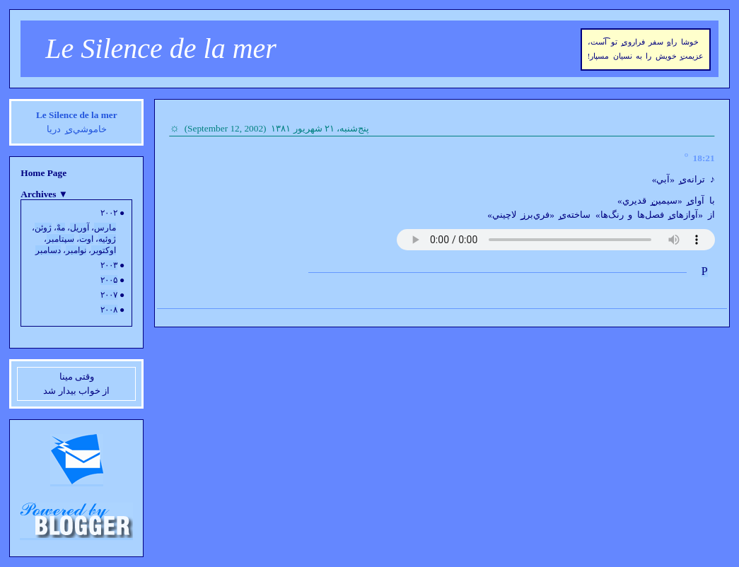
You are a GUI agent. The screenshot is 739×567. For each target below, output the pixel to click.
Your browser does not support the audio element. (556, 239)
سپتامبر (60, 239)
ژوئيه (107, 239)
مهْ (61, 228)
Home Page (43, 173)
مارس (105, 228)
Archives (44, 194)
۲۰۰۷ (108, 295)
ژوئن (43, 228)
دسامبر (48, 250)
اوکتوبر (103, 250)
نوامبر (76, 250)
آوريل (79, 228)
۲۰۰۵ (108, 280)
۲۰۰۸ (108, 310)
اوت (86, 239)
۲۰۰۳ (108, 265)
